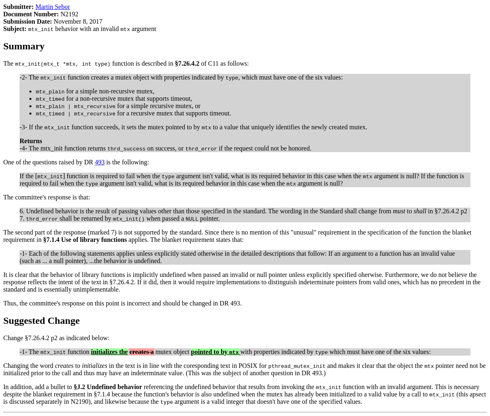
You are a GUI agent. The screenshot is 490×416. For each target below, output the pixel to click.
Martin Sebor (52, 6)
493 (99, 162)
